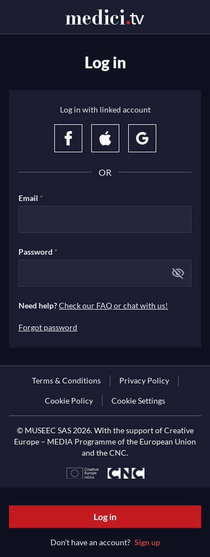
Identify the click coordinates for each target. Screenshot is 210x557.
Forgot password (47, 327)
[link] (66, 380)
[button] (178, 273)
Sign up (147, 542)
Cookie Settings (138, 400)
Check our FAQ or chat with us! (113, 305)
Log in (105, 516)
